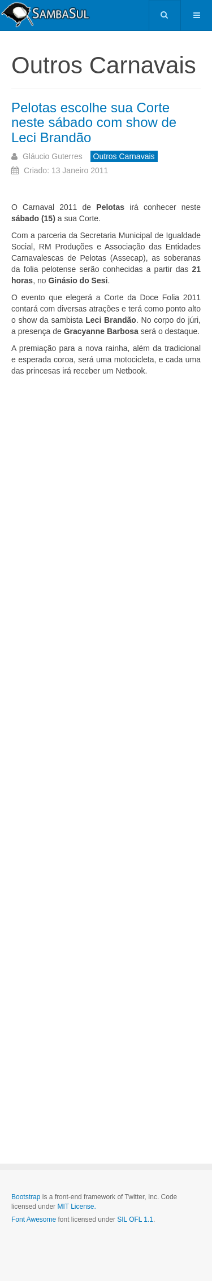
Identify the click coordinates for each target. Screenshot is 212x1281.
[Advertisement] (106, 730)
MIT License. (76, 1206)
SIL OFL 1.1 (135, 1219)
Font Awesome (33, 1219)
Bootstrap (25, 1197)
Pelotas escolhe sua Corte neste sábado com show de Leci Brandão (93, 122)
